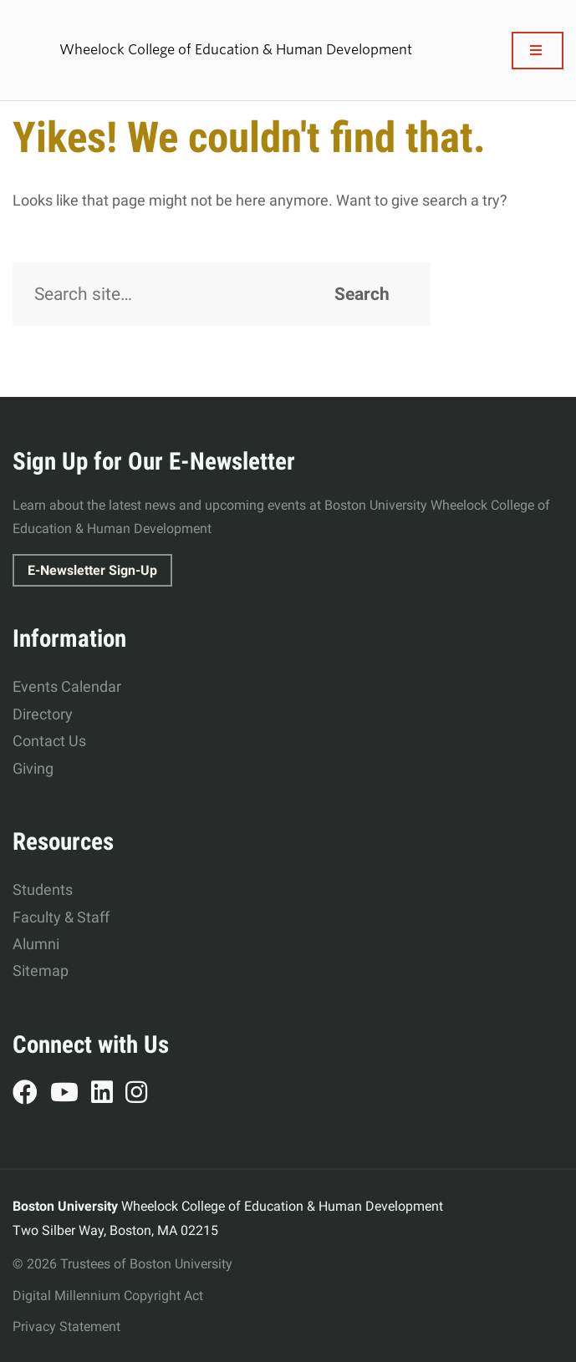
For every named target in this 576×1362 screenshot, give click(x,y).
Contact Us (49, 741)
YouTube (70, 1095)
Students (43, 889)
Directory (43, 714)
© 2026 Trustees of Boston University (122, 1264)
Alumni (36, 944)
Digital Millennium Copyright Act (108, 1296)
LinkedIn (108, 1095)
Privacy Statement (66, 1326)
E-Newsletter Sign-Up (92, 570)
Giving (33, 768)
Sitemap (41, 970)
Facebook (31, 1095)
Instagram (142, 1095)
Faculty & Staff (61, 917)
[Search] (222, 294)
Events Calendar (67, 686)
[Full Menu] (537, 50)
